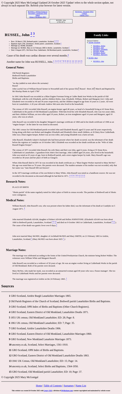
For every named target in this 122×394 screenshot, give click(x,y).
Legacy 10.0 (48, 390)
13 (10, 361)
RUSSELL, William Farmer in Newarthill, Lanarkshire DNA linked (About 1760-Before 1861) (37, 14)
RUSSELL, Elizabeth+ (100, 49)
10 (10, 344)
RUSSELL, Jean (98, 47)
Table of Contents (53, 385)
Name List (80, 385)
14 (10, 366)
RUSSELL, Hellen (99, 46)
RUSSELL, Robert (99, 53)
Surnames (69, 385)
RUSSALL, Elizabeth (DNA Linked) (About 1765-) (84, 13)
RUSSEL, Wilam (98, 51)
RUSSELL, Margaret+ (100, 54)
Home (39, 385)
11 (10, 350)
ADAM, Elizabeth (94, 42)
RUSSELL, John (98, 61)
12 (10, 355)
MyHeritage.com (67, 390)
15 (10, 371)
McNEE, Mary (93, 58)
